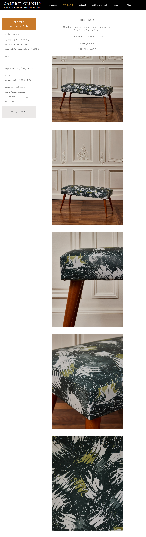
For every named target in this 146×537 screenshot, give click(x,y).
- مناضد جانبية (10, 44)
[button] (129, 5)
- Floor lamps (24, 80)
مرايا (7, 56)
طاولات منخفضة (23, 44)
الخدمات (82, 5)
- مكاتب (22, 39)
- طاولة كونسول (11, 39)
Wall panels (11, 101)
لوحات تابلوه (20, 87)
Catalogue (68, 5)
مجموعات (53, 5)
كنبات (7, 63)
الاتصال (116, 5)
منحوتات (21, 92)
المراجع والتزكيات (99, 5)
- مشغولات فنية (11, 92)
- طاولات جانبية (11, 49)
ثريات (7, 75)
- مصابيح (8, 80)
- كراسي (19, 68)
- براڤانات (24, 96)
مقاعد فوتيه (28, 68)
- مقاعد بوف (10, 68)
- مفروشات (10, 87)
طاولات (28, 39)
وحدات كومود (23, 49)
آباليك (14, 80)
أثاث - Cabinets (12, 34)
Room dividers (12, 96)
